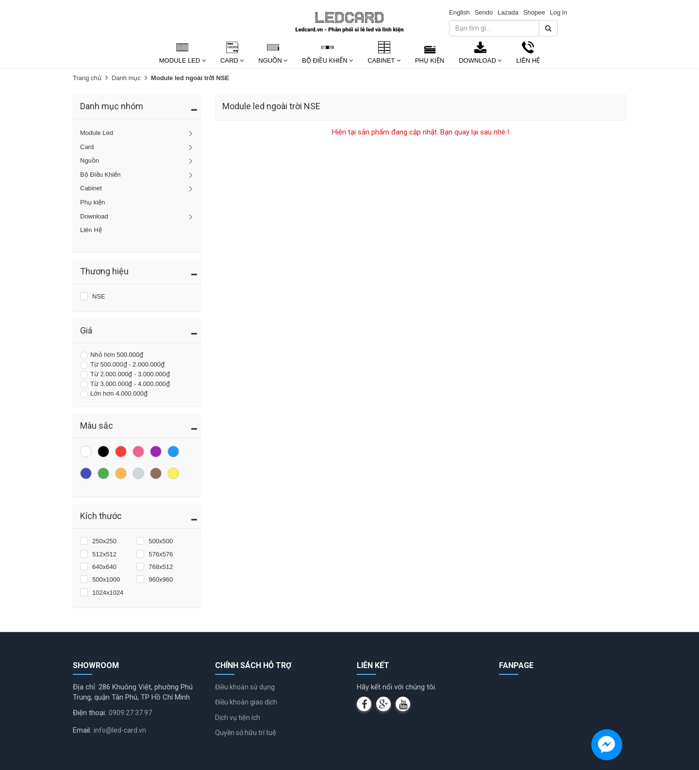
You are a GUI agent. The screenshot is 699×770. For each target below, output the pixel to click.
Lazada (508, 12)
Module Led (182, 60)
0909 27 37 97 (130, 713)
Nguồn (272, 60)
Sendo (484, 12)
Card (232, 60)
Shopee (534, 12)
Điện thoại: (89, 712)
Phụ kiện (429, 60)
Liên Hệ (528, 60)
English (459, 12)
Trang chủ (87, 78)
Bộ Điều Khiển (327, 60)
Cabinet (383, 60)
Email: (82, 730)
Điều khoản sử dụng (245, 687)
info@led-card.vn (120, 730)
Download (480, 60)
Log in (558, 12)
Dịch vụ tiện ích (237, 717)
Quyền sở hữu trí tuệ (245, 733)
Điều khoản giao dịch (246, 702)
